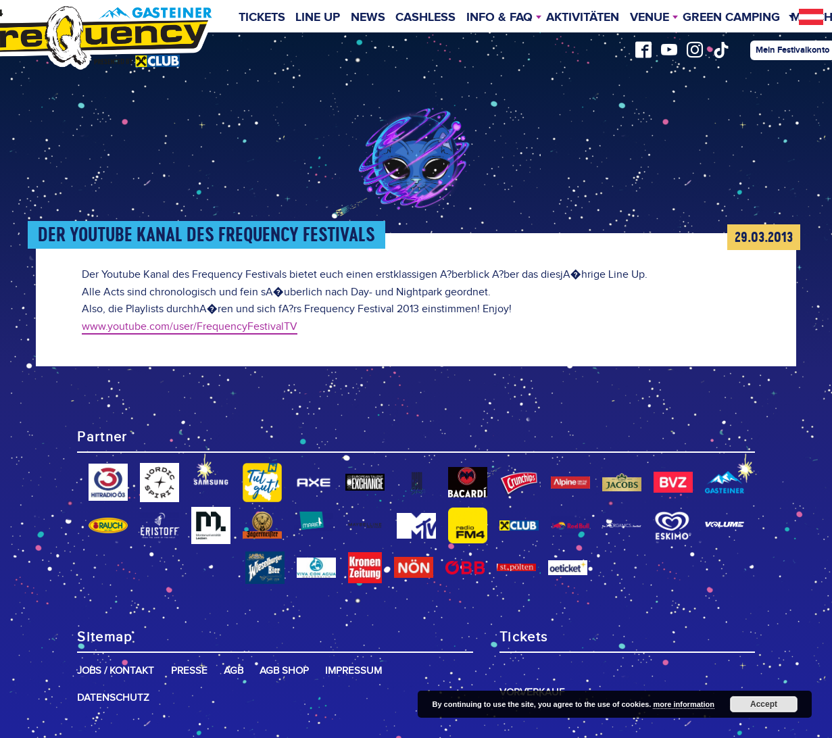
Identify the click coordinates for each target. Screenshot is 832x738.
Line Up (317, 17)
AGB (233, 670)
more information (683, 704)
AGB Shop (284, 670)
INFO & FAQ (499, 17)
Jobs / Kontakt (115, 670)
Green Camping (731, 17)
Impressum (353, 670)
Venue (649, 17)
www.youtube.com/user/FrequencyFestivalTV (189, 326)
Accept (763, 704)
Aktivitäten (582, 17)
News (368, 17)
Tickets (262, 17)
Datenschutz (113, 698)
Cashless (425, 17)
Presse (189, 670)
